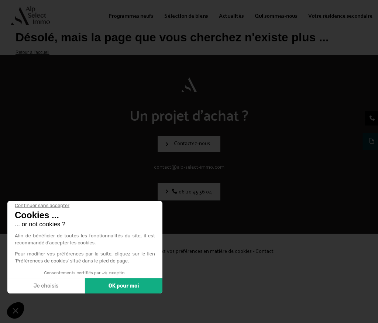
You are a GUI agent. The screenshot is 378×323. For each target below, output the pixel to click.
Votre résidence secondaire (340, 16)
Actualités (231, 16)
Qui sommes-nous (276, 16)
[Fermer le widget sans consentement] (42, 205)
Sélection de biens (186, 16)
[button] (15, 310)
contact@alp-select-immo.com (189, 167)
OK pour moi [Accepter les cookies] (124, 286)
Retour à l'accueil (32, 52)
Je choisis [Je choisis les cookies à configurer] (46, 286)
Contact (264, 251)
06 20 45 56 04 (195, 192)
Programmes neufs (131, 16)
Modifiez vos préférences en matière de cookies (199, 251)
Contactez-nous (192, 144)
